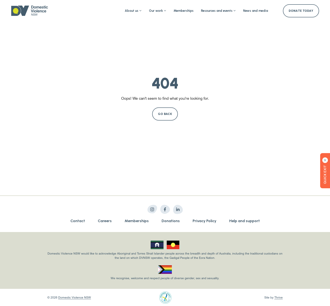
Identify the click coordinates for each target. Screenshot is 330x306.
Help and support (244, 221)
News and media (255, 11)
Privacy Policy (204, 221)
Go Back (165, 114)
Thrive (278, 297)
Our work (157, 11)
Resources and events (218, 11)
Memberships (183, 11)
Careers (105, 221)
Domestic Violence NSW (74, 297)
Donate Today (301, 11)
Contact (77, 221)
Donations (171, 221)
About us (133, 11)
